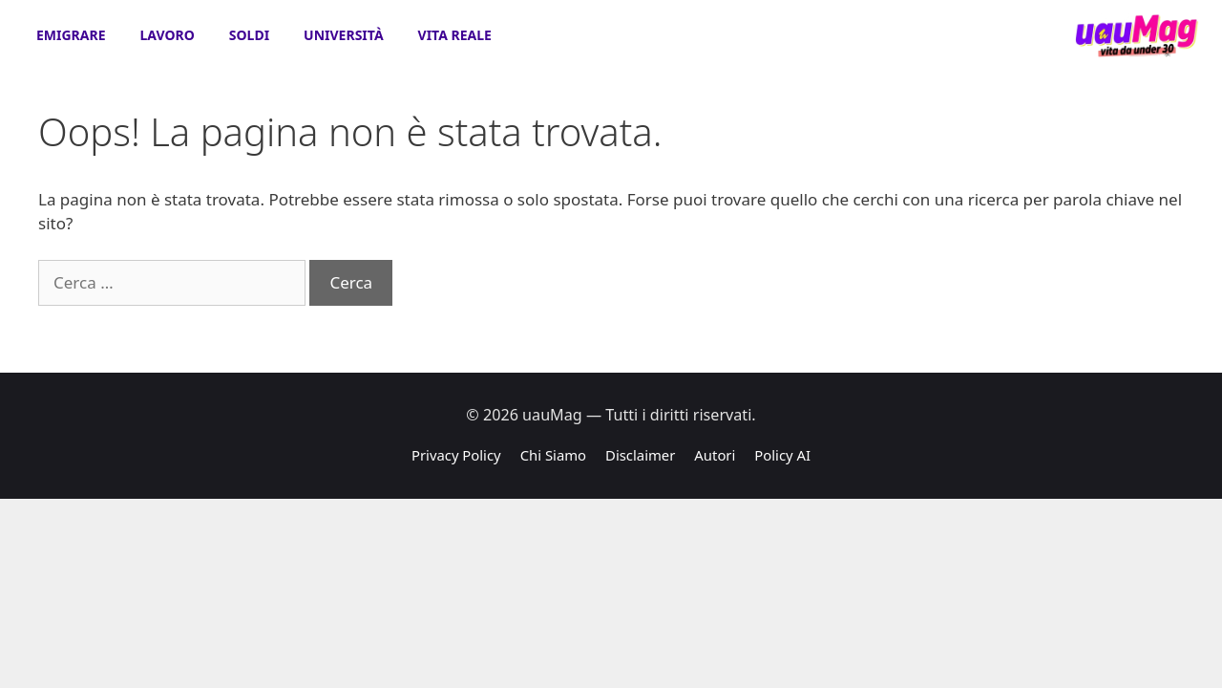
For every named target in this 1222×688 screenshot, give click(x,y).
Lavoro (167, 35)
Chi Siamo (553, 454)
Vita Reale (455, 35)
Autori (714, 454)
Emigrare (71, 35)
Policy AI (782, 454)
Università (343, 35)
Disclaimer (640, 454)
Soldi (249, 35)
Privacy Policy (456, 454)
